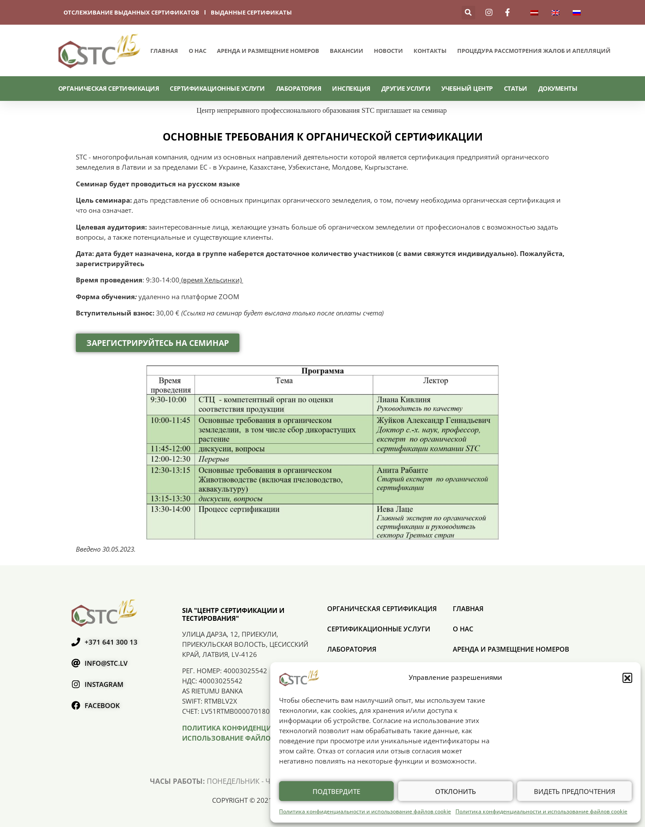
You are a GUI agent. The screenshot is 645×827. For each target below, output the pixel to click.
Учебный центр (467, 88)
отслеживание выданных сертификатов (131, 12)
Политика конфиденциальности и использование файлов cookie (365, 811)
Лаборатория (298, 88)
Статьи (515, 88)
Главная (164, 51)
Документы (558, 88)
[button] (627, 677)
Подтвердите (336, 791)
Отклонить (455, 791)
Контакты (430, 51)
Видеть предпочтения (574, 791)
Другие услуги (406, 88)
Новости (388, 51)
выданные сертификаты (251, 12)
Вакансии (346, 51)
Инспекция (351, 88)
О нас (197, 51)
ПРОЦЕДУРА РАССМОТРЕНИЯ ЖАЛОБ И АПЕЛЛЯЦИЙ (534, 51)
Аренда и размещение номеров (268, 51)
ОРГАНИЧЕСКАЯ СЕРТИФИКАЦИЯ (108, 88)
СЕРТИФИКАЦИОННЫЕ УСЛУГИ (217, 88)
